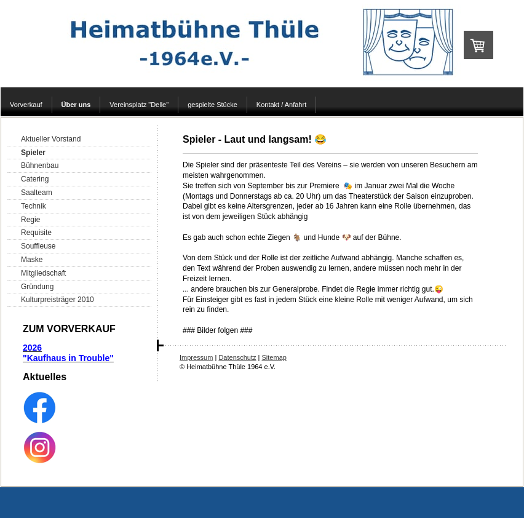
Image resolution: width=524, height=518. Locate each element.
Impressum (196, 357)
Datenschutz (237, 357)
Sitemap (274, 357)
